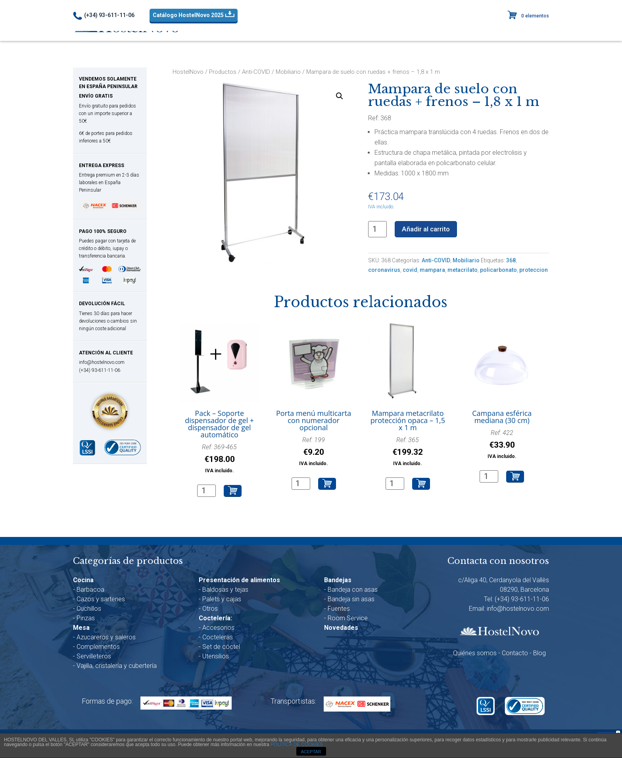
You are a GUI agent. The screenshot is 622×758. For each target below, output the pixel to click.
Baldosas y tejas (225, 590)
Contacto (515, 654)
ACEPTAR (311, 751)
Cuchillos (89, 609)
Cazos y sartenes (101, 600)
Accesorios (218, 628)
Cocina (284, 27)
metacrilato (462, 270)
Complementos (98, 647)
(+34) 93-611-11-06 (103, 16)
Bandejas (462, 27)
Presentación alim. (366, 27)
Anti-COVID (243, 27)
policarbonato (498, 270)
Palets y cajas (221, 600)
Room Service (348, 619)
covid (410, 270)
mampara (432, 270)
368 (511, 261)
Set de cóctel (221, 647)
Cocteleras (217, 638)
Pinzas (86, 619)
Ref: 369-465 (219, 459)
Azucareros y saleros (106, 638)
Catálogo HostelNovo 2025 (193, 14)
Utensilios (215, 657)
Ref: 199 (313, 452)
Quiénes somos (475, 654)
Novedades (513, 26)
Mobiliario (288, 71)
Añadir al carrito (428, 229)
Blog (539, 654)
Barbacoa (90, 590)
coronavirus (384, 270)
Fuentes (339, 609)
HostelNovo (188, 71)
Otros (210, 609)
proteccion (533, 270)
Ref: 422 (502, 445)
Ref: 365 (407, 452)
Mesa (318, 27)
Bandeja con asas (353, 590)
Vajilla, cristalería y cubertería (117, 666)
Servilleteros (94, 657)
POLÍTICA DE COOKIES (297, 744)
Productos (222, 71)
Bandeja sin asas (351, 600)
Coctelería (420, 27)
